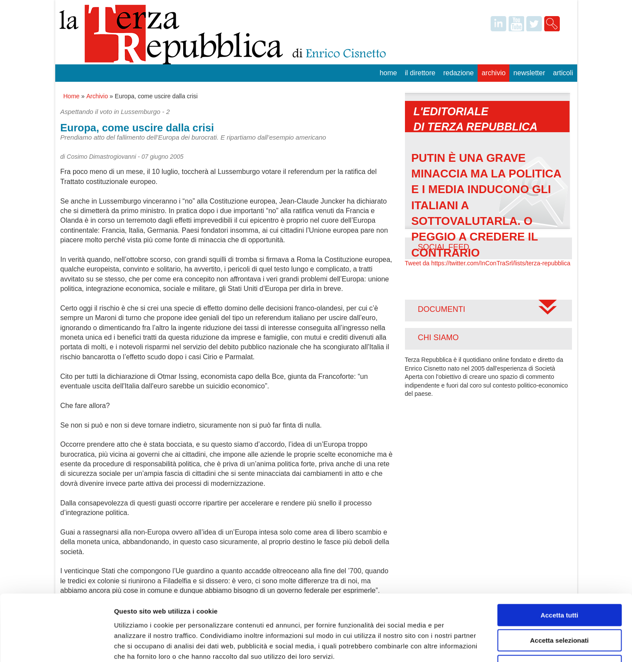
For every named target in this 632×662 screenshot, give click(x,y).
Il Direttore (420, 73)
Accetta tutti (559, 555)
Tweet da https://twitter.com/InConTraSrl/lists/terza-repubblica (488, 263)
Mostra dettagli (457, 645)
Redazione (458, 73)
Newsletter (529, 73)
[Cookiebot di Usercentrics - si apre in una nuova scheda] (56, 645)
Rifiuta (559, 606)
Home (388, 73)
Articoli (563, 73)
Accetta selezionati (559, 581)
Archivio (493, 73)
